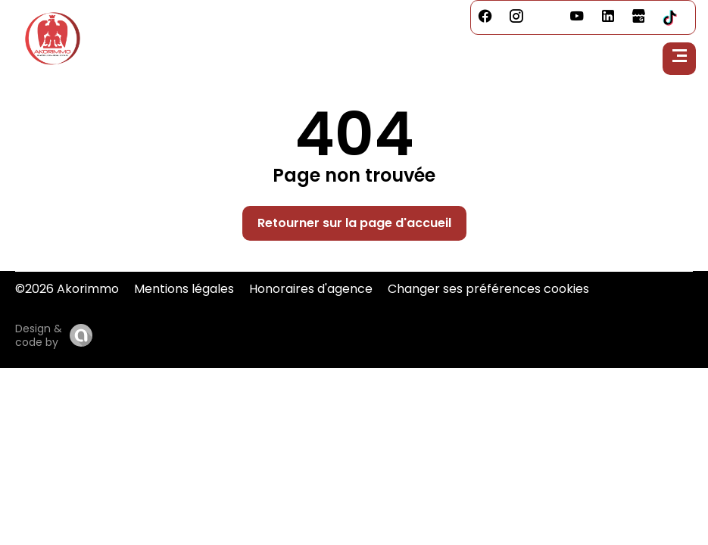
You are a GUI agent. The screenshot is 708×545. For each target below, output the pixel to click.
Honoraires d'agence (311, 288)
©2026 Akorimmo (67, 288)
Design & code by (38, 335)
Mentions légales (184, 288)
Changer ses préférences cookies (488, 288)
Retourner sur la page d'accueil (354, 223)
